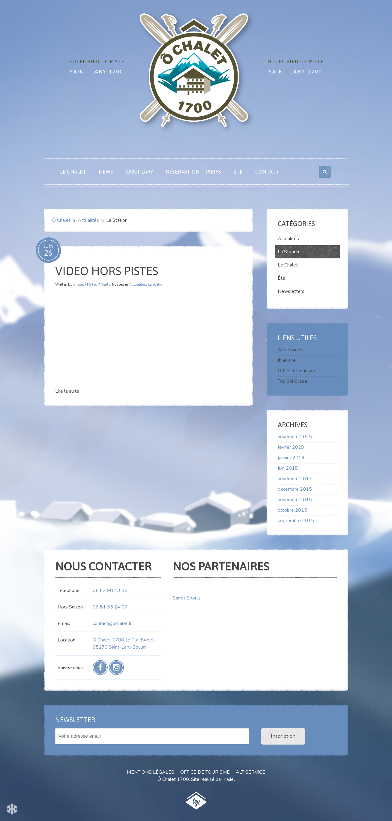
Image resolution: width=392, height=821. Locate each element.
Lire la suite (67, 391)
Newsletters (291, 291)
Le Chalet (73, 171)
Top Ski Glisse (292, 381)
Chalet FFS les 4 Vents (91, 284)
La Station (156, 284)
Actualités (88, 220)
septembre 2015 (296, 520)
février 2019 (291, 447)
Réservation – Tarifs (193, 171)
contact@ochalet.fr (112, 623)
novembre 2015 (295, 499)
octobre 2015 (292, 510)
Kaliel (229, 779)
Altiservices (290, 350)
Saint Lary (139, 171)
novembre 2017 (295, 478)
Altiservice (250, 772)
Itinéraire (287, 360)
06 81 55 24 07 (110, 607)
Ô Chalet (61, 220)
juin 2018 (288, 468)
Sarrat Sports (187, 598)
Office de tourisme (297, 370)
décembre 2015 (295, 489)
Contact (267, 171)
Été (238, 171)
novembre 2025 (295, 436)
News (106, 171)
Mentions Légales (150, 772)
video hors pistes (106, 271)
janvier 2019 (291, 457)
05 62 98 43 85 (110, 590)
